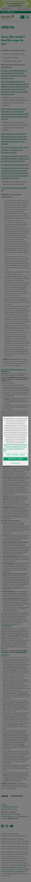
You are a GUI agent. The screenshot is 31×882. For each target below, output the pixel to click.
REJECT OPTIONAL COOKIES (15, 455)
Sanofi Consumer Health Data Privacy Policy (15, 446)
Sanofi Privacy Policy (9, 444)
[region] (15, 441)
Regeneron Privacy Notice (20, 444)
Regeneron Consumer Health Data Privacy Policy (13, 449)
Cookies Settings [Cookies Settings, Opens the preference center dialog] (15, 463)
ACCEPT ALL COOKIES (15, 459)
